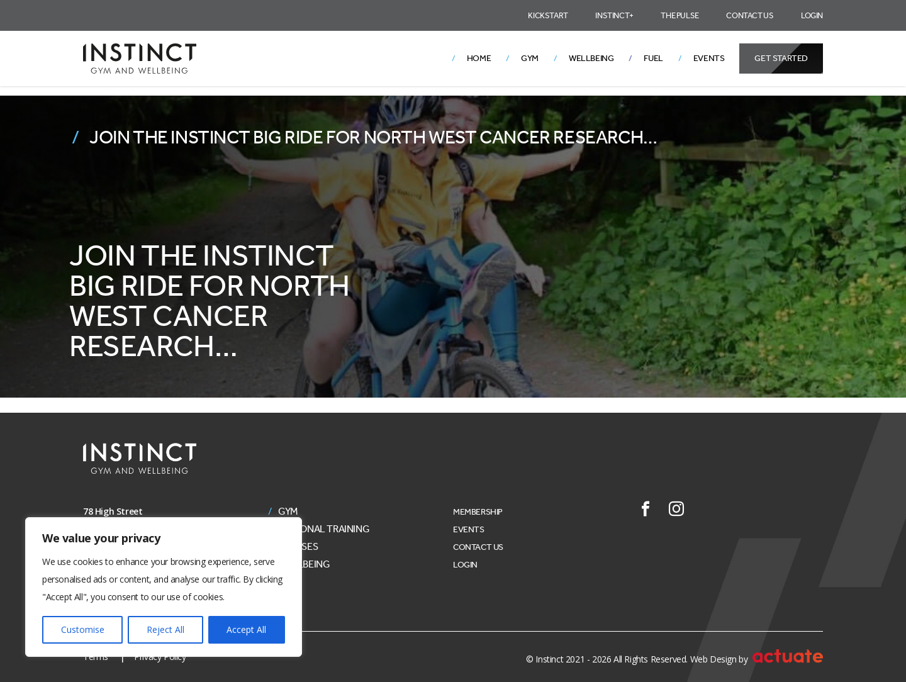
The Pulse (679, 15)
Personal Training (323, 529)
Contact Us (749, 15)
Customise (82, 629)
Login (812, 15)
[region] (163, 587)
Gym (530, 58)
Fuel (653, 58)
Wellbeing (591, 58)
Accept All (246, 629)
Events (709, 58)
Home (479, 58)
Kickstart (548, 15)
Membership (478, 511)
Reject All (165, 629)
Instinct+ (614, 15)
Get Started (781, 58)
